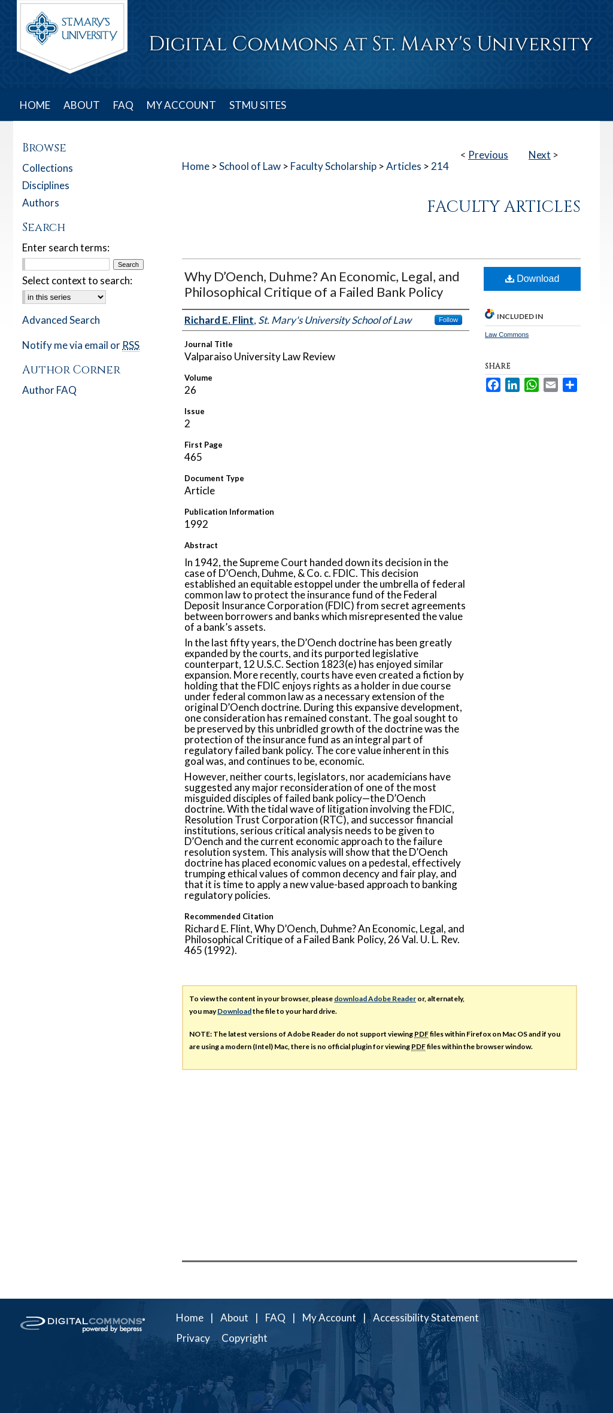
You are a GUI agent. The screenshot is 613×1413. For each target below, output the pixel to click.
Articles (403, 166)
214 (440, 166)
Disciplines (45, 185)
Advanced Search (61, 320)
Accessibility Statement (426, 1317)
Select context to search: (77, 280)
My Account (329, 1317)
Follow (448, 319)
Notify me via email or (80, 345)
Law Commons (507, 334)
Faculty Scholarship (333, 166)
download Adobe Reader (375, 998)
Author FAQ (49, 390)
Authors (40, 202)
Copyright (244, 1338)
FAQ (275, 1317)
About (234, 1317)
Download (532, 279)
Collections (47, 168)
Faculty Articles (504, 207)
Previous (488, 154)
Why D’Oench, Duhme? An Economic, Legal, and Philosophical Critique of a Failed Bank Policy (322, 284)
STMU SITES (257, 105)
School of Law (250, 166)
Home (196, 166)
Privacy (193, 1338)
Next (540, 154)
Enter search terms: (66, 247)
